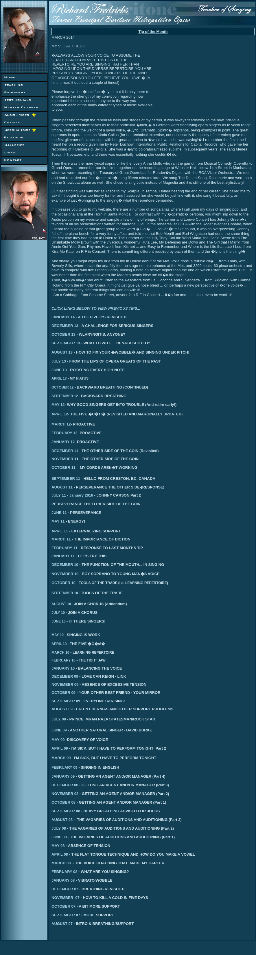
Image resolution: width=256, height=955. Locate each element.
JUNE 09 (60, 730)
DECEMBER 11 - (105, 451)
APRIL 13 (59, 378)
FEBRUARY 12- (65, 433)
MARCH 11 (61, 539)
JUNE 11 (59, 512)
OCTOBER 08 (63, 802)
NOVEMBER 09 (64, 684)
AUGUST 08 (62, 819)
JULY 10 (59, 613)
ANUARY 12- (65, 442)
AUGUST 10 (61, 604)
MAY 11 (58, 521)
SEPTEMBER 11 (65, 478)
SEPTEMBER (62, 593)
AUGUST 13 (62, 352)
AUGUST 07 (63, 923)
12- (62, 404)
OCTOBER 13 (63, 334)
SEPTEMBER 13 (65, 343)
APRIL (57, 414)
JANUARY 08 (64, 880)
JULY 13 (58, 361)
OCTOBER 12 (62, 387)
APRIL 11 (59, 531)
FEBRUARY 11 (64, 548)
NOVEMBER (62, 459)
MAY (55, 404)
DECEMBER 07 (66, 889)
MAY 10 (59, 635)
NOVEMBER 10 (64, 574)
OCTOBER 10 (63, 583)
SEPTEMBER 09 (65, 701)
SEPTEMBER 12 (64, 396)
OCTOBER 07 (76, 906)
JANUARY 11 (63, 556)
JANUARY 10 (63, 668)
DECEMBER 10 (64, 564)
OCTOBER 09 (63, 692)
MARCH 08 (63, 863)
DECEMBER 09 (64, 676)
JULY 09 (58, 719)
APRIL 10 (60, 644)
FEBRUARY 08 (89, 871)
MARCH (58, 424)
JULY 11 (59, 495)
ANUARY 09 (64, 776)
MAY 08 (58, 845)
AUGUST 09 (62, 709)
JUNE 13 (59, 370)
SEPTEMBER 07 (82, 915)
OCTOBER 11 (63, 467)
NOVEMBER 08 (64, 794)
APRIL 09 (59, 748)
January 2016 (81, 495)
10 (75, 593)
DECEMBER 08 (64, 785)
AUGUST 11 (62, 487)
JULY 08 (59, 828)
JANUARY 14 (63, 317)
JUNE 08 (59, 837)
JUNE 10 (60, 621)
